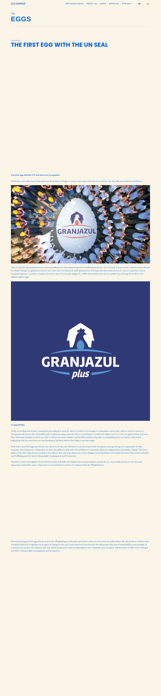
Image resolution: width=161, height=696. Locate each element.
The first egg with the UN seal (59, 45)
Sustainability (16, 40)
